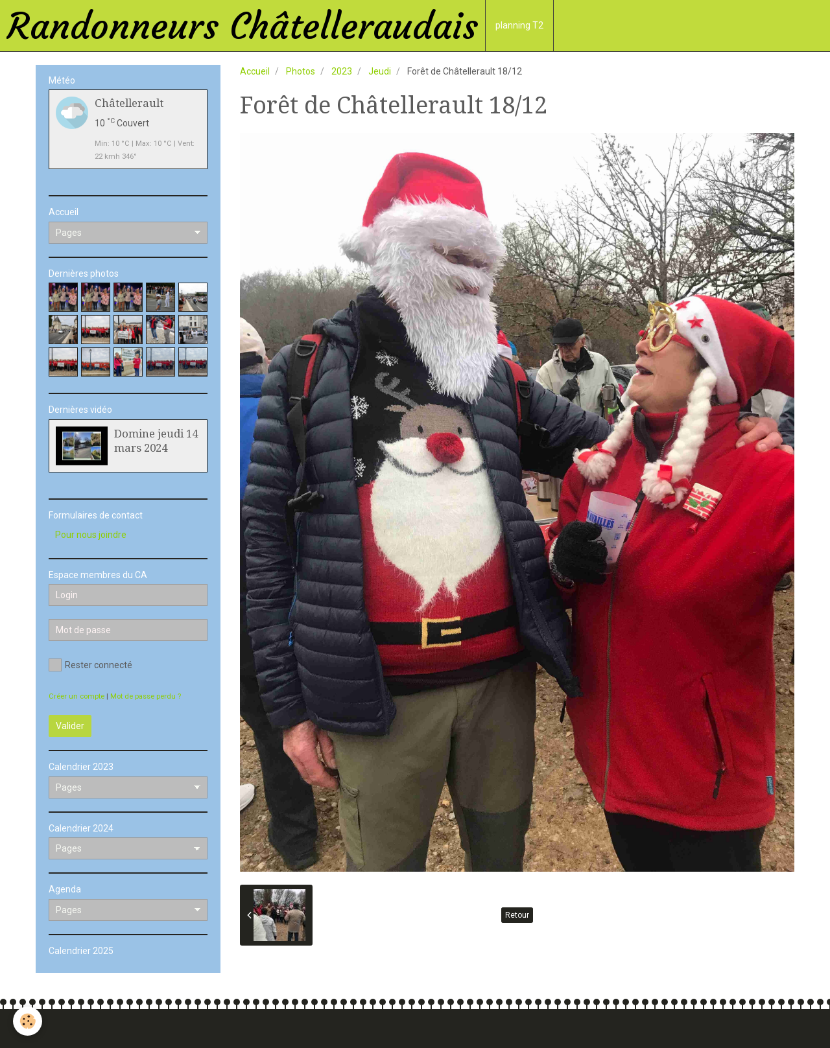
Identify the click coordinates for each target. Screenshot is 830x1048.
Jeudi (379, 71)
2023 (341, 71)
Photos (300, 71)
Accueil (255, 71)
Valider (70, 726)
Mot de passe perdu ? (145, 696)
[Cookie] (27, 1021)
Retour (517, 915)
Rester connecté (90, 664)
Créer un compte (76, 696)
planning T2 (519, 25)
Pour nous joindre (90, 535)
